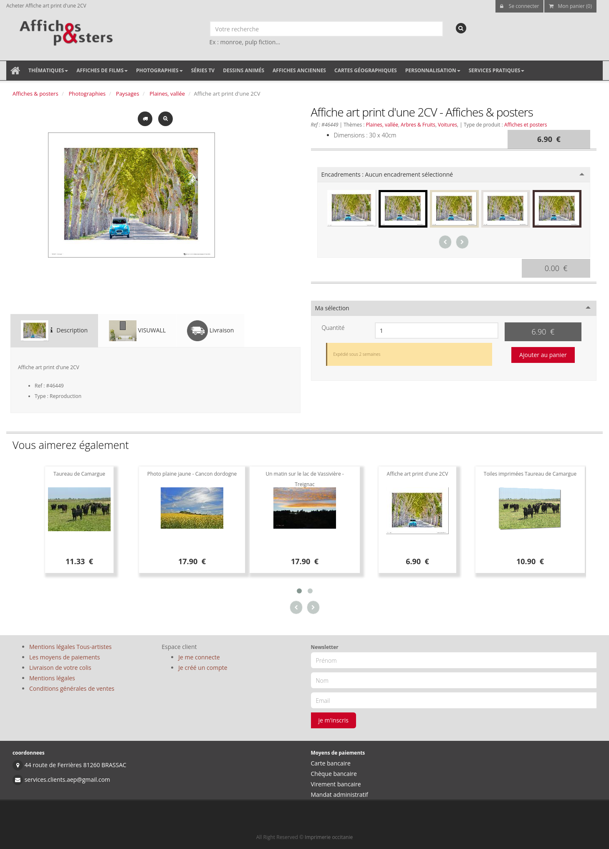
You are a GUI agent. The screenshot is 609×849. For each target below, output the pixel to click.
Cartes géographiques (365, 70)
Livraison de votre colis (60, 668)
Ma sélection (332, 308)
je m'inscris (333, 720)
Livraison (210, 330)
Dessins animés (243, 70)
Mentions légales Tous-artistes (70, 647)
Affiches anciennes (299, 70)
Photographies (159, 70)
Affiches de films (102, 70)
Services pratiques (497, 70)
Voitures (447, 124)
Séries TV (203, 70)
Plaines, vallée (167, 93)
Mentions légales (52, 678)
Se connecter (519, 6)
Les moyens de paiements (64, 657)
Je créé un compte (202, 668)
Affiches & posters (35, 93)
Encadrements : (387, 174)
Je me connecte (199, 657)
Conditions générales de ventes (71, 688)
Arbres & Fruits (418, 124)
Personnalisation (432, 70)
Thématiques (48, 70)
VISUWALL (137, 330)
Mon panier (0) (570, 6)
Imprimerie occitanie (329, 837)
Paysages (127, 93)
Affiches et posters (525, 124)
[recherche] (461, 28)
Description (54, 330)
